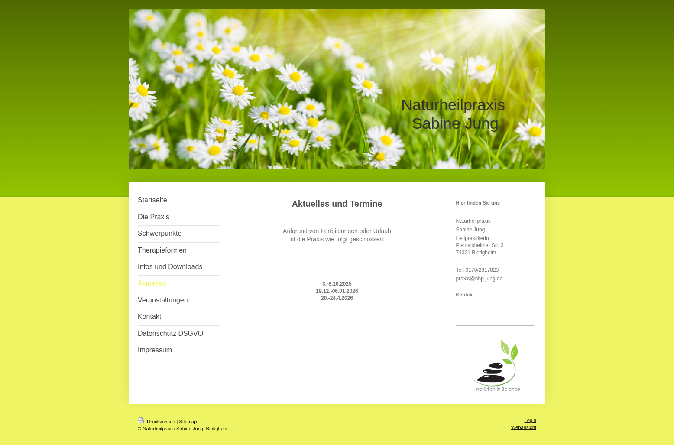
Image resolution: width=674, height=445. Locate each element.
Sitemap (188, 421)
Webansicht (523, 427)
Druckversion (157, 421)
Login (530, 420)
